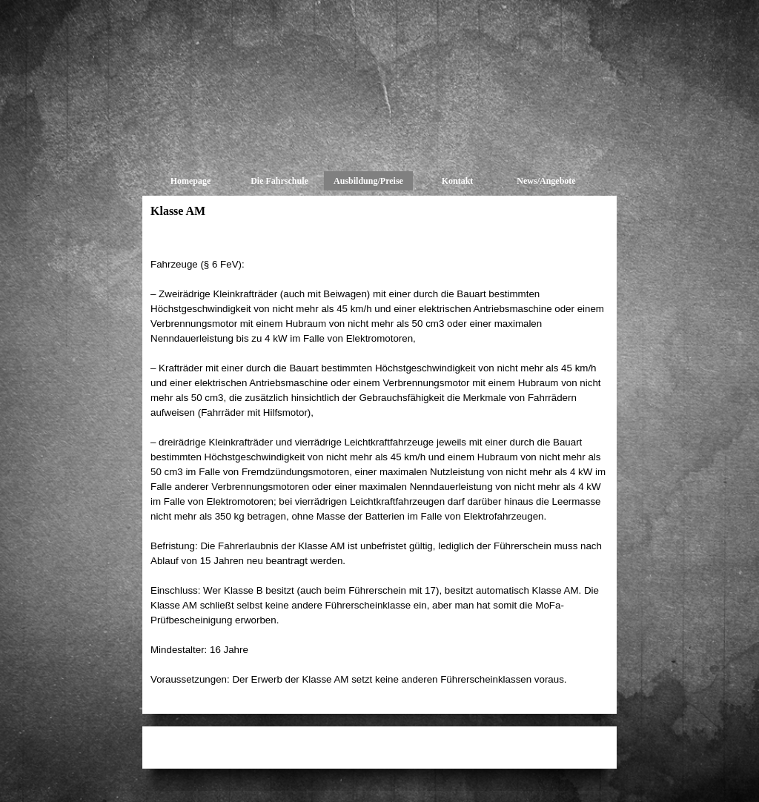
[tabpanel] (379, 465)
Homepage (190, 181)
